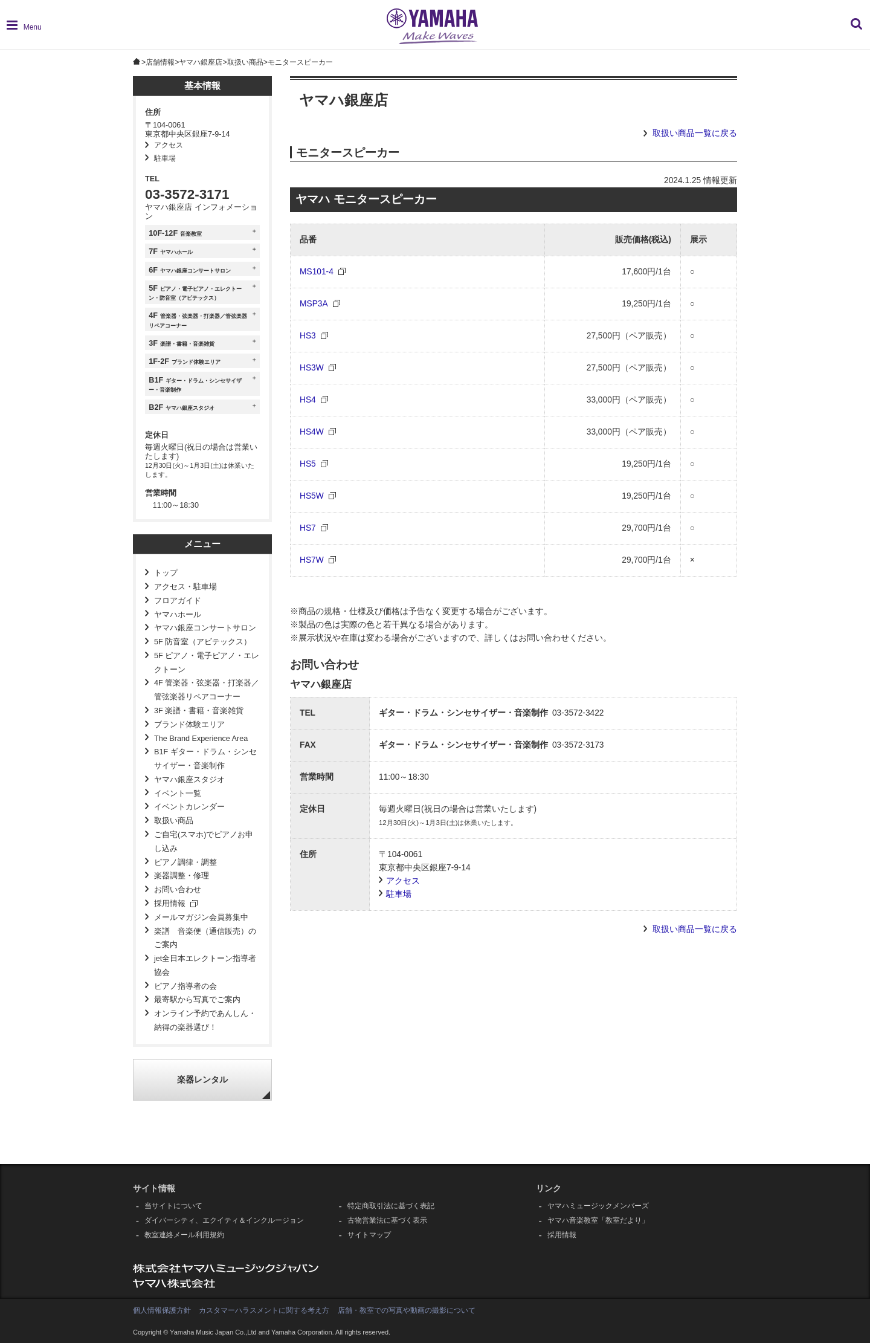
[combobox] (767, 29)
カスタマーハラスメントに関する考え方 (264, 1310)
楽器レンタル (202, 1079)
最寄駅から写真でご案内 (197, 999)
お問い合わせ (177, 889)
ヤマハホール (177, 614)
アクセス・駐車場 (185, 587)
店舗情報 (160, 62)
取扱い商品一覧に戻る (694, 133)
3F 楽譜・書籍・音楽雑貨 (198, 711)
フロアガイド (177, 601)
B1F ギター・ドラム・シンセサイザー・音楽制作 (205, 759)
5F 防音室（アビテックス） (202, 642)
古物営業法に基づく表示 (387, 1220)
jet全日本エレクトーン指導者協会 (205, 965)
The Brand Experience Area (201, 738)
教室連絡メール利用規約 (184, 1234)
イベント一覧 (177, 793)
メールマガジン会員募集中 (201, 917)
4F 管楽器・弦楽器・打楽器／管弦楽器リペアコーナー (206, 690)
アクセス (168, 145)
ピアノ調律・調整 (185, 862)
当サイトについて (173, 1205)
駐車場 (165, 158)
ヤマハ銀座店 (200, 62)
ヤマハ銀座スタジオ (189, 779)
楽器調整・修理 (181, 876)
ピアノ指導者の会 (185, 986)
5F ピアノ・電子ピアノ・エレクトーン (206, 663)
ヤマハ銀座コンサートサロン (205, 628)
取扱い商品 (245, 62)
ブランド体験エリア (189, 724)
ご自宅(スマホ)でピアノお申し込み (203, 841)
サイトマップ (369, 1234)
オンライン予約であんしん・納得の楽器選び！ (205, 1020)
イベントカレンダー (189, 807)
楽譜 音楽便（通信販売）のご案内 (205, 938)
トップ (166, 573)
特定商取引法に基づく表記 (390, 1205)
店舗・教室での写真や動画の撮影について (406, 1310)
